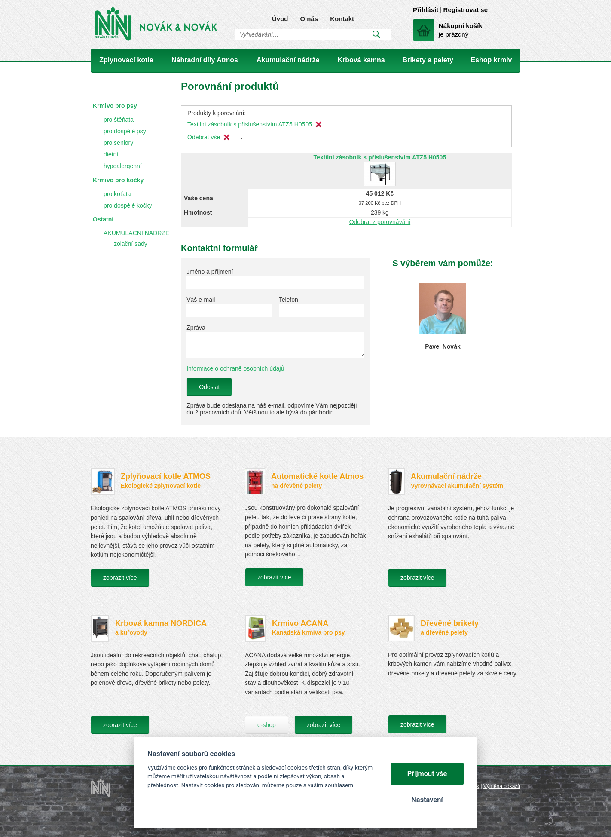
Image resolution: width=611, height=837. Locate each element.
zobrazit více (120, 577)
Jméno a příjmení (209, 271)
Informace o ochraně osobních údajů (235, 368)
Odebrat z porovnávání (379, 221)
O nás (309, 18)
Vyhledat (376, 34)
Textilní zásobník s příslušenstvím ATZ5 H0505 (249, 124)
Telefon (288, 299)
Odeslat (209, 386)
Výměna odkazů (501, 786)
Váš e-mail (200, 299)
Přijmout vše (427, 774)
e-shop (266, 724)
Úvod (280, 18)
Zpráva (195, 327)
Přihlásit (425, 9)
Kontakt (342, 18)
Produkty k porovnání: (216, 113)
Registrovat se (465, 9)
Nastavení (427, 800)
